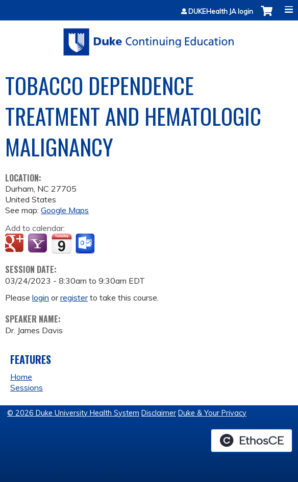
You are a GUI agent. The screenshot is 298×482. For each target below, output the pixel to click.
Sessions (26, 387)
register (74, 297)
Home (21, 377)
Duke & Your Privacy (212, 413)
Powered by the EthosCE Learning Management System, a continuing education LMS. (251, 440)
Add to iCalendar (61, 243)
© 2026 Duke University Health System (73, 413)
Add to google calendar (15, 244)
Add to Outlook (86, 244)
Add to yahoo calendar (38, 244)
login (40, 297)
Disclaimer (158, 413)
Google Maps (65, 210)
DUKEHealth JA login (220, 11)
